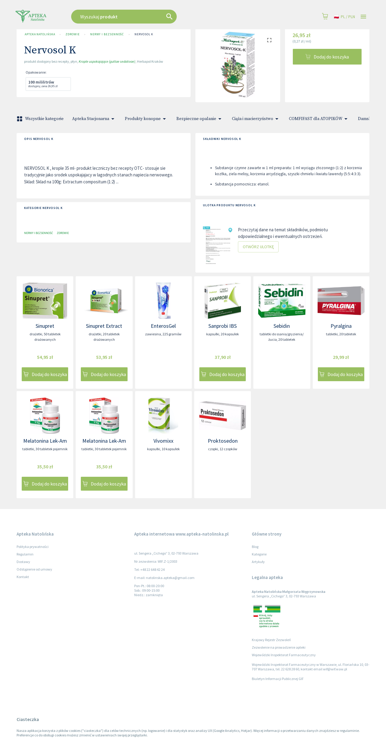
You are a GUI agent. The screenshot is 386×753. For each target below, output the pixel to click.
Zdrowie (72, 34)
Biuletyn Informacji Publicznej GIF (278, 678)
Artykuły (258, 561)
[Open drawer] (363, 17)
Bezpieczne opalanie (200, 118)
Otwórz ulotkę (258, 247)
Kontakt (23, 576)
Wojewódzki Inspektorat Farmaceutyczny (284, 655)
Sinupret (45, 325)
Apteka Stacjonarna (94, 118)
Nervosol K (144, 34)
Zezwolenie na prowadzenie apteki (278, 647)
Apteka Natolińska (39, 34)
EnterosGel (163, 325)
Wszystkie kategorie (40, 119)
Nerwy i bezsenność (107, 34)
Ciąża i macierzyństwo (256, 118)
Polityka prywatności (33, 546)
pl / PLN (344, 17)
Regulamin (25, 554)
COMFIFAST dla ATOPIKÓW (319, 118)
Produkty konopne (146, 118)
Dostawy (23, 561)
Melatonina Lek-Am (45, 440)
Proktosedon (223, 440)
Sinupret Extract (104, 325)
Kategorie (259, 554)
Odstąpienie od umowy (34, 569)
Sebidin (282, 325)
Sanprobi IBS (222, 325)
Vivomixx (163, 440)
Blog (255, 546)
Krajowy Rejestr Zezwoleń (271, 640)
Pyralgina (341, 325)
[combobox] (154, 17)
